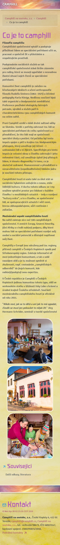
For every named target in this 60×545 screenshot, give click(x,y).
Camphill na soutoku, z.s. (18, 18)
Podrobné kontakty (14, 532)
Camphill (10, 4)
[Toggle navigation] (52, 4)
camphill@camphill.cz (24, 521)
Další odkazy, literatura (18, 474)
